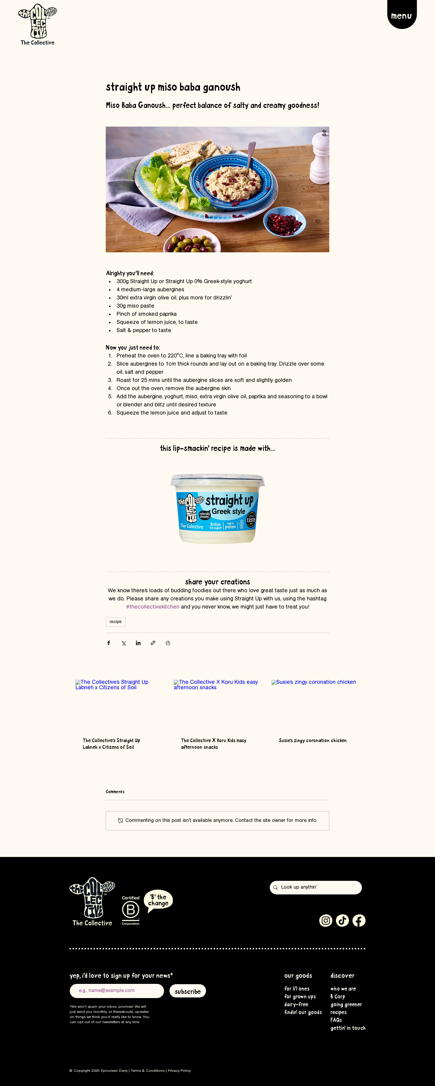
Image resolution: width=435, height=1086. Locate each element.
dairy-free (296, 1003)
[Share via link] (153, 643)
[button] (402, 14)
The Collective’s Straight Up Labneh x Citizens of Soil (111, 743)
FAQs (336, 1019)
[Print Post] (168, 643)
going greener (345, 1003)
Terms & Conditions (148, 1071)
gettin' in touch (345, 1027)
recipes (338, 1011)
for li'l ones (297, 988)
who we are (343, 988)
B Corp (337, 996)
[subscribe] (187, 991)
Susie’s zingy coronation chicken (313, 740)
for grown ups (299, 996)
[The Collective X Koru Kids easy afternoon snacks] (218, 704)
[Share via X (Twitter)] (123, 643)
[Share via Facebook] (108, 643)
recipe (116, 622)
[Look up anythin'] (315, 887)
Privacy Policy (179, 1071)
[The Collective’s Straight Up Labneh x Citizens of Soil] (119, 704)
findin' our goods (299, 1011)
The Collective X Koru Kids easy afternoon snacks (213, 743)
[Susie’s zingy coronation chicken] (315, 704)
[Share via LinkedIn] (138, 643)
